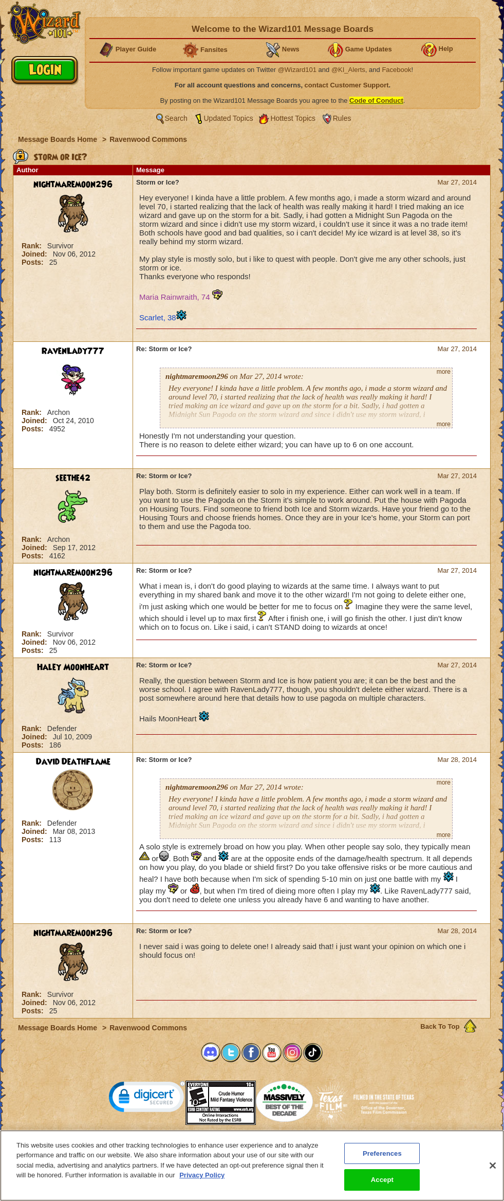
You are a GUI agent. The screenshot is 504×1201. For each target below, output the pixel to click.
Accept (382, 1180)
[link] (146, 1099)
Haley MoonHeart (73, 667)
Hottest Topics (292, 118)
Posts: (34, 262)
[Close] (492, 1165)
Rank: (33, 246)
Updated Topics (228, 118)
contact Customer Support (347, 85)
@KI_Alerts (348, 70)
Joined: (35, 254)
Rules (342, 118)
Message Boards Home (58, 139)
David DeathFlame (73, 762)
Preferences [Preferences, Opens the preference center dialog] (382, 1153)
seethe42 (72, 478)
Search (176, 118)
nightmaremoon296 (73, 184)
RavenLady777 (73, 351)
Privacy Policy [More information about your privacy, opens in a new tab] (202, 1175)
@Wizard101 (297, 70)
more (444, 371)
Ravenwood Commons (148, 139)
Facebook (396, 70)
